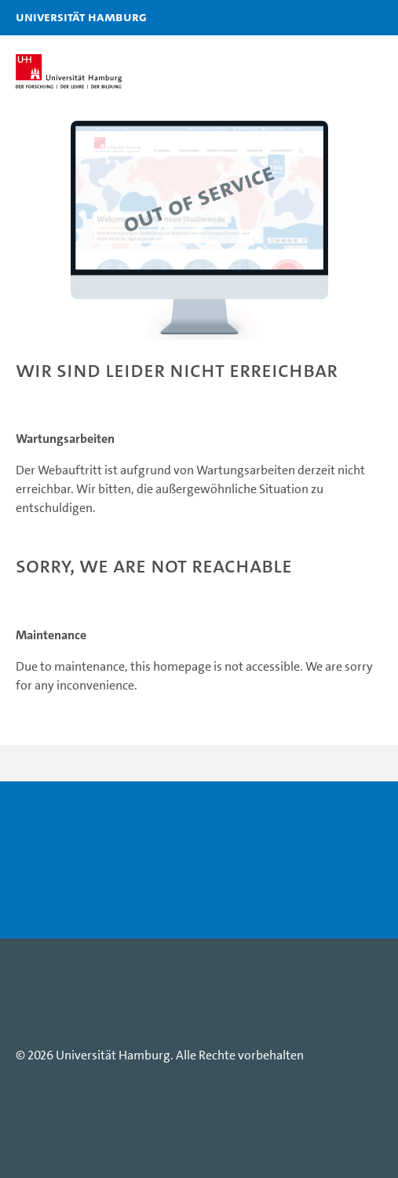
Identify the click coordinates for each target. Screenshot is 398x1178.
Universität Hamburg (35, 16)
